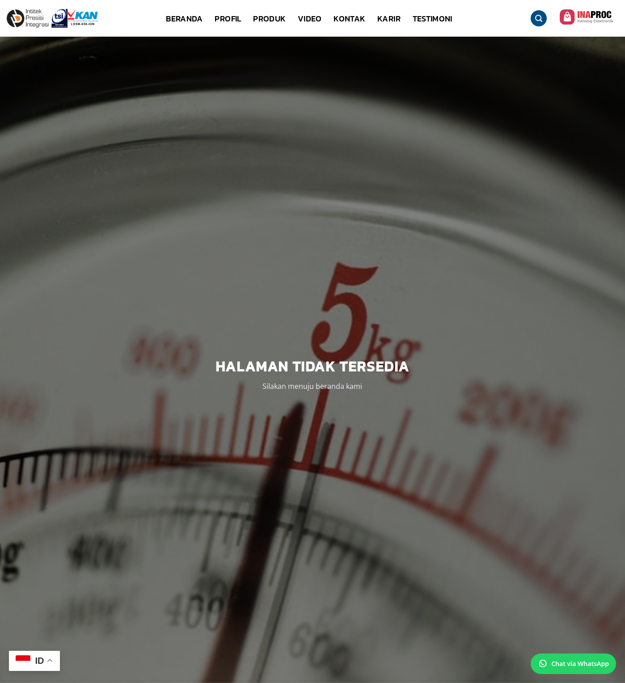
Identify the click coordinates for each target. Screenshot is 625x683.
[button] (539, 18)
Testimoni (432, 19)
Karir (389, 19)
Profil (228, 19)
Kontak (349, 19)
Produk (269, 19)
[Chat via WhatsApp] (573, 663)
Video (310, 19)
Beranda (184, 19)
